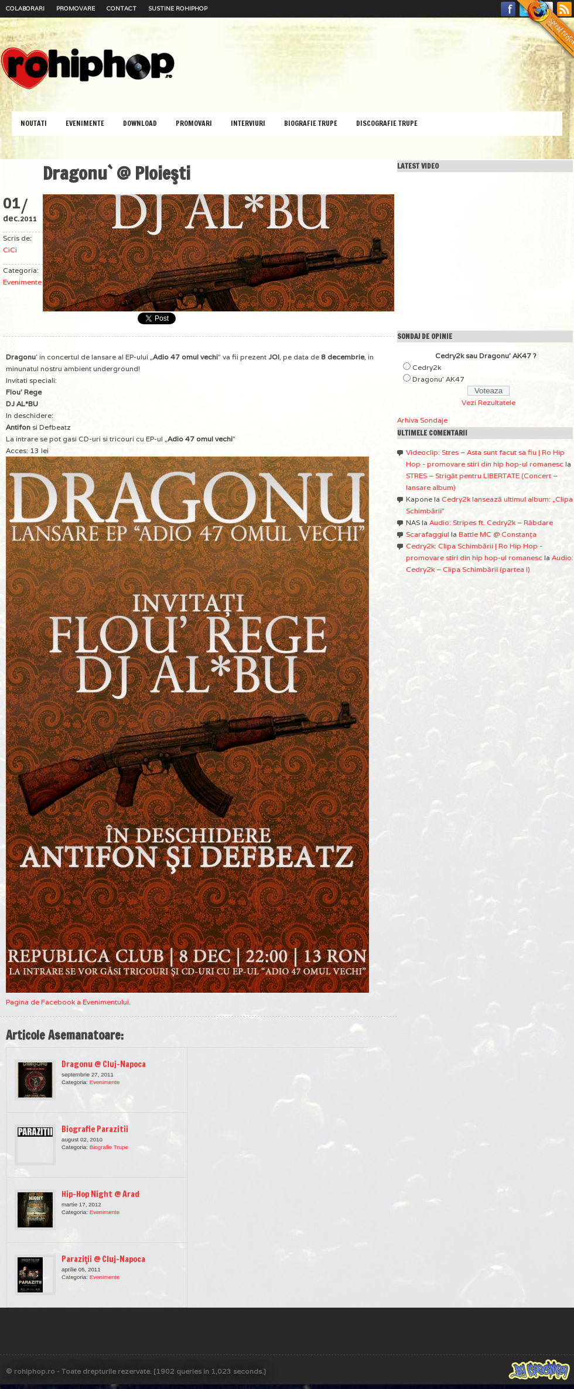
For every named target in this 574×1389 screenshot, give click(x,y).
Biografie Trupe (310, 123)
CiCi (10, 249)
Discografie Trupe (387, 123)
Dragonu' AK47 (438, 379)
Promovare (75, 8)
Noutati (33, 123)
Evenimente (85, 123)
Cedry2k (426, 367)
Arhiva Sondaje (422, 420)
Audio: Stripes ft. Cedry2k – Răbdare (491, 522)
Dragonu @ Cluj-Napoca (104, 1064)
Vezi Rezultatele (488, 402)
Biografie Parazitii (95, 1129)
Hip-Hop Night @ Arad (100, 1194)
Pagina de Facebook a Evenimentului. (68, 1001)
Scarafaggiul (427, 534)
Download (140, 123)
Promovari (194, 123)
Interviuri (248, 123)
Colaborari (25, 8)
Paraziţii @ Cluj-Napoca (103, 1259)
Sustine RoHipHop (177, 8)
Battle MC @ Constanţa (498, 534)
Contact (121, 8)
